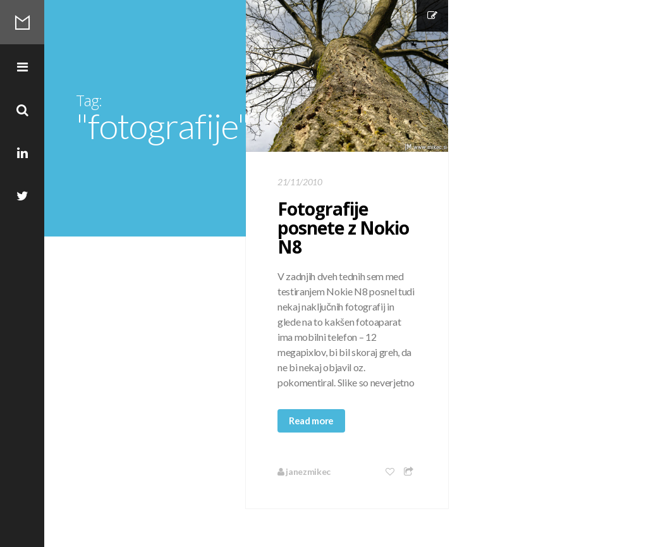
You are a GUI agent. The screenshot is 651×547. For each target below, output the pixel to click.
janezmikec (304, 471)
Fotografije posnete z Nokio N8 (343, 228)
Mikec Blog (22, 22)
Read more (311, 420)
